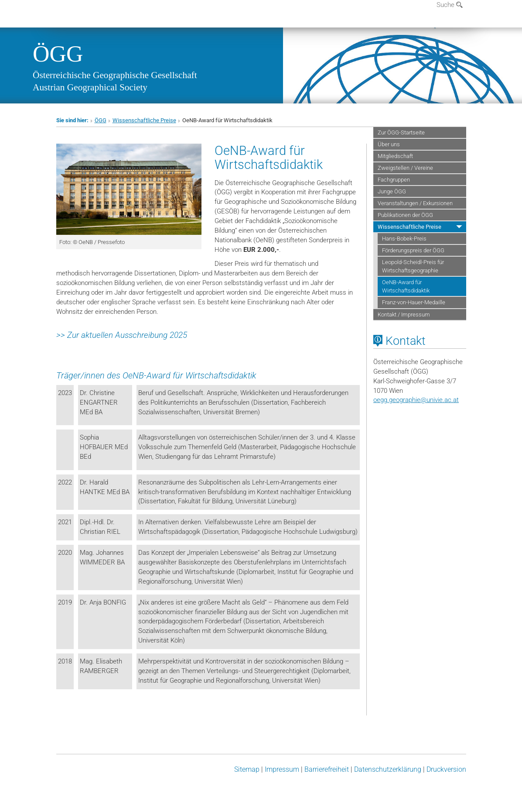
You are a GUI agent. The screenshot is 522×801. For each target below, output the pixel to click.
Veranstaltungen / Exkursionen (415, 203)
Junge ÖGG (392, 191)
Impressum (282, 769)
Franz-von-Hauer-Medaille (413, 302)
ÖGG (58, 54)
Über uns (389, 144)
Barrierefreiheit (326, 769)
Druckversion (446, 769)
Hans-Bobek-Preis (404, 238)
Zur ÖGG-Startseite (401, 132)
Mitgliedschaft (395, 156)
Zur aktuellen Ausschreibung (117, 335)
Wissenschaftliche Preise (144, 120)
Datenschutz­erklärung (387, 769)
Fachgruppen (394, 179)
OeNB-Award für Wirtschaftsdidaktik (406, 286)
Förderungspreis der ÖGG (413, 250)
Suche (450, 5)
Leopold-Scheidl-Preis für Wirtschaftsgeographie (413, 266)
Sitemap (246, 769)
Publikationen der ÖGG (405, 215)
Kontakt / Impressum (404, 314)
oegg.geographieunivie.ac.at (416, 400)
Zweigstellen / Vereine (405, 168)
